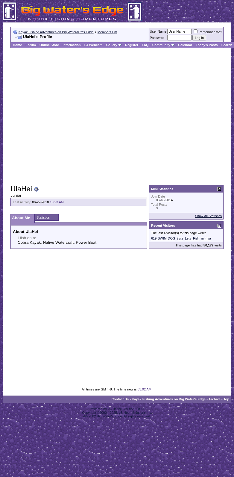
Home (17, 45)
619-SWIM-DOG (163, 238)
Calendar (185, 45)
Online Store (49, 45)
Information (72, 45)
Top (226, 399)
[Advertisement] (64, 117)
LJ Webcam (93, 45)
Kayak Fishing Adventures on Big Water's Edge (169, 399)
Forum (31, 45)
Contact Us (120, 399)
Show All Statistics (208, 216)
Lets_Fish (192, 238)
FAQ (145, 45)
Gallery (111, 45)
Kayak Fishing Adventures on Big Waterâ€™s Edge (56, 32)
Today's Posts (207, 45)
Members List (107, 32)
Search (227, 45)
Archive (215, 399)
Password (157, 38)
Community (163, 45)
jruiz (180, 238)
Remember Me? (208, 32)
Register (131, 45)
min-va (206, 238)
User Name (158, 31)
